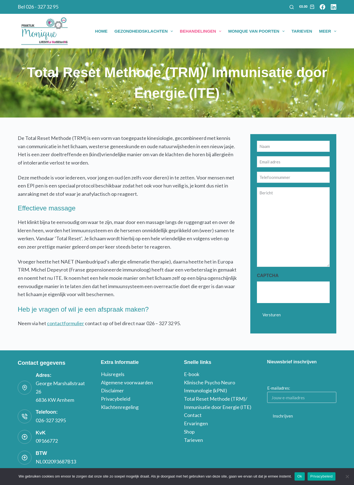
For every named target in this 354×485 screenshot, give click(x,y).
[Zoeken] (292, 7)
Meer (327, 31)
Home (101, 31)
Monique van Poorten (257, 31)
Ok (299, 476)
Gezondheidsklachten (144, 31)
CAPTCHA (267, 275)
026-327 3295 (51, 420)
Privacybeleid (115, 399)
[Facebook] (322, 7)
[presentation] (299, 292)
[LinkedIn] (333, 7)
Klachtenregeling (120, 407)
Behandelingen (201, 31)
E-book (191, 374)
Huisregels (112, 374)
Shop (189, 432)
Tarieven (301, 31)
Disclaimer (112, 390)
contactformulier (65, 323)
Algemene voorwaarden (127, 382)
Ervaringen (196, 423)
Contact (193, 415)
